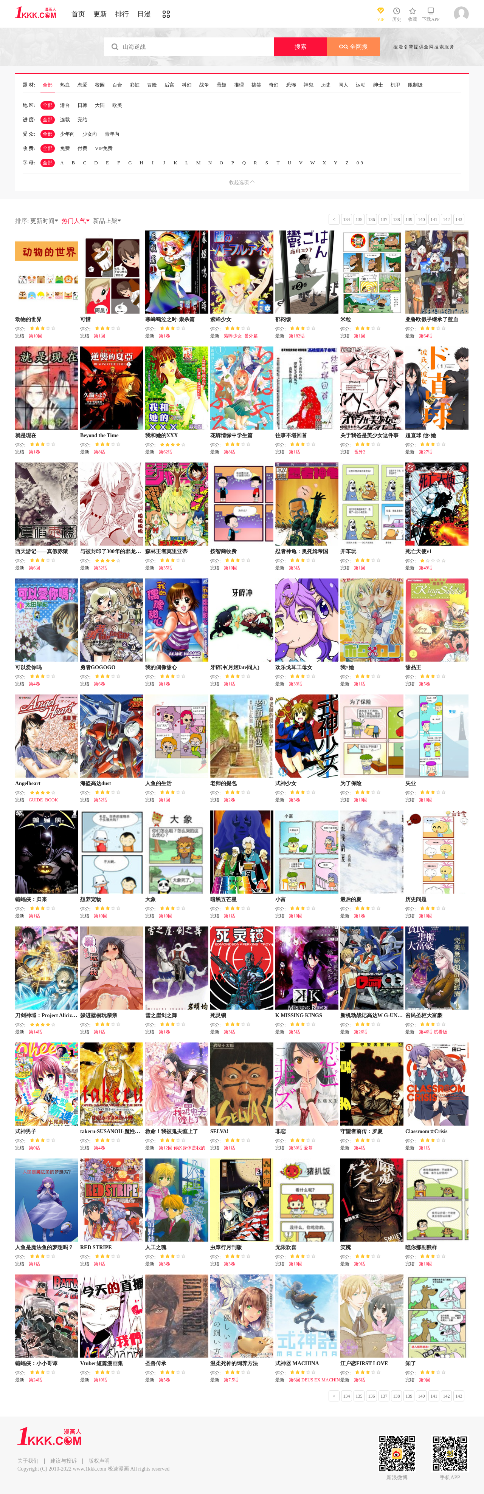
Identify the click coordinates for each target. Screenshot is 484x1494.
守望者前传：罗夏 (361, 1131)
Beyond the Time (99, 435)
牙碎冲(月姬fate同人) (234, 667)
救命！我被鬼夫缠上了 (171, 1131)
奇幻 (274, 85)
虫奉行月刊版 (226, 1247)
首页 (78, 14)
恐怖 (291, 85)
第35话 (165, 568)
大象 (150, 899)
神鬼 (308, 85)
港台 (65, 105)
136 (371, 219)
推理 (239, 85)
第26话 (361, 1032)
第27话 (426, 452)
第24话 (35, 1380)
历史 (326, 85)
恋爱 (82, 85)
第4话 (359, 1148)
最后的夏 (350, 899)
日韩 (82, 105)
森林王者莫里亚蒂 (166, 551)
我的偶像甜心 (161, 667)
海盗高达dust (95, 783)
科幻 (187, 85)
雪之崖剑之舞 (161, 1015)
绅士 (378, 85)
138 (396, 219)
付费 (82, 148)
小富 (280, 899)
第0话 (34, 1148)
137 (384, 219)
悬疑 (221, 85)
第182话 (297, 336)
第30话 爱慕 (301, 1148)
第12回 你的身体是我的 (182, 1148)
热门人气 (76, 221)
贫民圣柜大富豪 (423, 1015)
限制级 (415, 85)
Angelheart (27, 783)
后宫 (169, 85)
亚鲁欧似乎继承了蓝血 (431, 319)
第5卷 (424, 684)
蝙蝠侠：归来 (31, 899)
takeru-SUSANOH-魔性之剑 (113, 1131)
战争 (204, 85)
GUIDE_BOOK (43, 800)
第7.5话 (231, 1380)
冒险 (152, 85)
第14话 (35, 1032)
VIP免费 (104, 148)
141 (434, 219)
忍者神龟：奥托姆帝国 (301, 551)
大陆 (100, 105)
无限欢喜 (285, 1247)
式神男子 (25, 1131)
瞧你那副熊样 (421, 1247)
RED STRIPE (96, 1247)
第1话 (294, 452)
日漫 (144, 14)
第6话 (359, 1380)
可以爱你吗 (28, 667)
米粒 (345, 319)
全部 (48, 85)
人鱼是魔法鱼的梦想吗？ (44, 1247)
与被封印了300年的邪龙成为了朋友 (121, 551)
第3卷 (294, 800)
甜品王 (413, 667)
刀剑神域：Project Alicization (49, 1015)
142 (446, 219)
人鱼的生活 (158, 783)
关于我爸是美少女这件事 (369, 435)
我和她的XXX (161, 435)
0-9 (360, 162)
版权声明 (99, 1461)
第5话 (294, 1032)
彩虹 (135, 85)
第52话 (100, 800)
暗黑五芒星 (223, 899)
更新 (100, 14)
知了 (410, 1363)
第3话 (294, 568)
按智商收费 (223, 551)
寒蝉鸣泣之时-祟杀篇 (170, 319)
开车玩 (348, 551)
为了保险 (350, 783)
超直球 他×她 (420, 435)
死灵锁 (218, 1015)
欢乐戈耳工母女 (293, 667)
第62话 (165, 452)
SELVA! (219, 1131)
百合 (117, 85)
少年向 (67, 134)
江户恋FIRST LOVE (364, 1363)
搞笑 (256, 85)
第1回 (99, 336)
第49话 (426, 568)
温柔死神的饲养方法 (234, 1363)
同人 (343, 85)
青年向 (112, 134)
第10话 (100, 1380)
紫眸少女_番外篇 (241, 336)
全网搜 (353, 46)
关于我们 (28, 1461)
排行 (122, 14)
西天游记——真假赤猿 (41, 551)
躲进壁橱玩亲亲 (98, 1015)
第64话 (426, 336)
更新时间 (44, 221)
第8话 (99, 452)
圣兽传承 (155, 1363)
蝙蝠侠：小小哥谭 (36, 1363)
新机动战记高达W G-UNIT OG (376, 1015)
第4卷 (34, 684)
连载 (65, 119)
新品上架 (107, 221)
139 (409, 219)
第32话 (100, 568)
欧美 (117, 105)
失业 (410, 783)
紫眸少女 (220, 319)
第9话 (359, 1264)
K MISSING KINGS (298, 1015)
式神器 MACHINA (297, 1363)
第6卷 (99, 684)
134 (346, 219)
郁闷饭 (283, 319)
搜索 (301, 46)
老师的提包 (223, 783)
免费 (65, 148)
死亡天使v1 (418, 551)
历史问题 (416, 899)
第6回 (34, 568)
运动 (361, 85)
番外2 (359, 452)
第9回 (424, 1380)
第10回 (35, 336)
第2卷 (229, 800)
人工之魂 (155, 1247)
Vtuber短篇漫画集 (101, 1363)
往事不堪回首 (291, 435)
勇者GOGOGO (97, 667)
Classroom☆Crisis (426, 1131)
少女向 (89, 134)
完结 (82, 119)
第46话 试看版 (433, 1032)
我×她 (347, 667)
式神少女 (285, 783)
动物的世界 (28, 319)
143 (459, 219)
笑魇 (345, 1247)
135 (359, 219)
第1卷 (164, 336)
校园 (100, 85)
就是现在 (25, 435)
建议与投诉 (63, 1461)
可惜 (85, 319)
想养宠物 (90, 899)
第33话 (295, 684)
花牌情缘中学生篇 (231, 435)
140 (421, 219)
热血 (65, 85)
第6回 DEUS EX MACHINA (316, 1380)
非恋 (280, 1131)
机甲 (395, 85)
